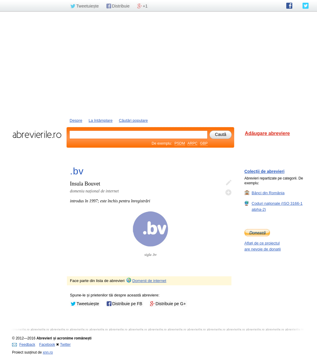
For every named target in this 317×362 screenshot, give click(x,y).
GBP (204, 143)
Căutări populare (133, 120)
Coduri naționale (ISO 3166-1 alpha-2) (277, 206)
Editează (228, 183)
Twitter (65, 344)
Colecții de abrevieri (264, 171)
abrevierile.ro (36, 134)
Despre (76, 120)
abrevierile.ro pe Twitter (306, 6)
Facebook (47, 344)
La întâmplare (101, 120)
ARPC (192, 143)
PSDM (179, 143)
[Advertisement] (158, 64)
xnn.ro (48, 352)
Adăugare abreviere (267, 133)
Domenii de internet (146, 280)
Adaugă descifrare (228, 192)
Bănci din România (268, 192)
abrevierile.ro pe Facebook (289, 6)
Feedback (23, 344)
